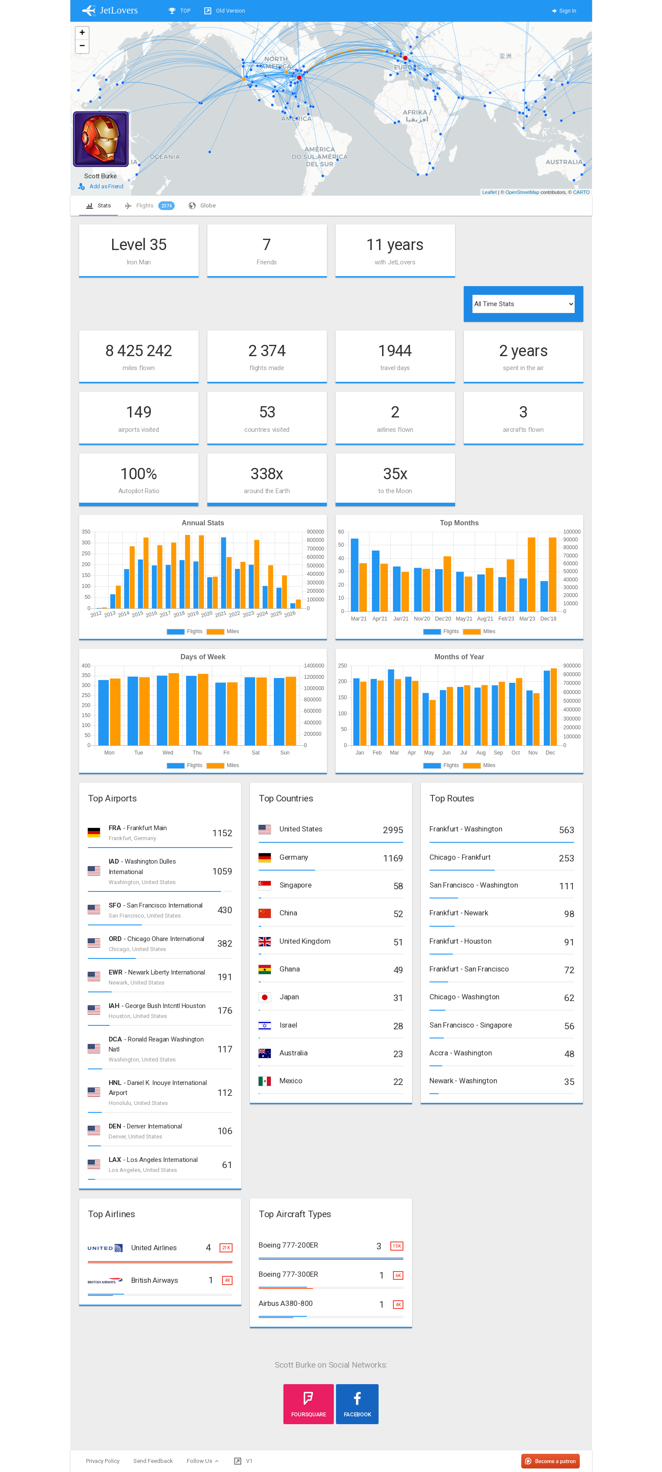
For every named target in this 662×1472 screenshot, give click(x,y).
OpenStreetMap (522, 192)
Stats (98, 205)
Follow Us (203, 1461)
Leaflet (489, 192)
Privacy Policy (103, 1461)
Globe (202, 205)
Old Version (224, 10)
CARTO (581, 192)
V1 (243, 1461)
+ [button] (82, 33)
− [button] (82, 46)
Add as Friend (100, 186)
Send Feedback (153, 1461)
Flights (150, 205)
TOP (179, 10)
